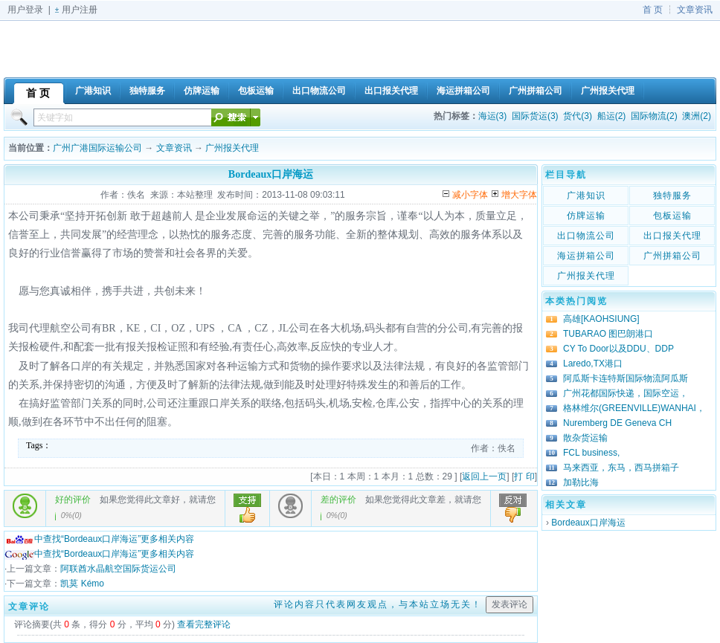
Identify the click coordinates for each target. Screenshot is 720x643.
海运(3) (492, 116)
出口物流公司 (586, 235)
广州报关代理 (232, 148)
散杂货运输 (585, 438)
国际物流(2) (654, 116)
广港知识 (586, 195)
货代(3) (577, 116)
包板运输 (672, 215)
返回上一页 (484, 476)
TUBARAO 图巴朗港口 (608, 334)
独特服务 (672, 195)
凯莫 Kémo (82, 583)
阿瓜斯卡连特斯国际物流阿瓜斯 (625, 378)
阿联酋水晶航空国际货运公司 (118, 568)
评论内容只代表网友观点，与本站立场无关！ (378, 604)
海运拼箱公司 (586, 256)
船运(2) (611, 116)
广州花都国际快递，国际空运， (625, 393)
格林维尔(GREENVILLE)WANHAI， (634, 408)
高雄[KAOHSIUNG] (601, 319)
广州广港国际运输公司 (97, 148)
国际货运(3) (535, 116)
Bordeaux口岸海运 (588, 522)
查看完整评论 (204, 624)
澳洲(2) (696, 116)
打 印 (524, 476)
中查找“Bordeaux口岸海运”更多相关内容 (99, 539)
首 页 (653, 9)
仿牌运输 (586, 215)
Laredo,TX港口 (593, 363)
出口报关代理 (672, 235)
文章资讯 (695, 9)
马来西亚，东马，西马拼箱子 (621, 467)
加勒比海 (581, 482)
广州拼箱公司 (672, 256)
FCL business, (591, 452)
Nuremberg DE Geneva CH (617, 423)
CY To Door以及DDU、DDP (618, 348)
